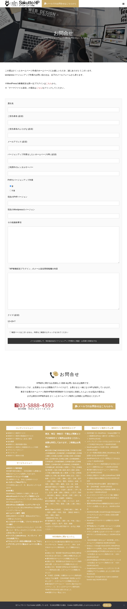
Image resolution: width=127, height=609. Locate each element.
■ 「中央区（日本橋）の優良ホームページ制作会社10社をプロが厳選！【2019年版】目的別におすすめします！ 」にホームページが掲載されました (63, 578)
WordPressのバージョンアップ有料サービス (23, 496)
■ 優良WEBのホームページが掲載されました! (61, 558)
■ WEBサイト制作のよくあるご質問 (19, 439)
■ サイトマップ (11, 453)
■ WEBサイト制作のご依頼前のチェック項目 (22, 447)
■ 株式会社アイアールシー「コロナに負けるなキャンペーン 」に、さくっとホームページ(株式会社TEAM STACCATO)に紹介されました (63, 586)
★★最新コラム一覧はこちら (55, 592)
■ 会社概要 (10, 441)
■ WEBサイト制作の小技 (15, 456)
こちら (49, 83)
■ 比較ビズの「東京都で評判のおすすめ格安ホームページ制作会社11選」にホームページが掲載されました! (63, 570)
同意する (107, 605)
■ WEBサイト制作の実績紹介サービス (19, 436)
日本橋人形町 (63, 459)
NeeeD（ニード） (64, 544)
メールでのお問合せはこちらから (94, 406)
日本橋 (67, 450)
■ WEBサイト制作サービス (15, 433)
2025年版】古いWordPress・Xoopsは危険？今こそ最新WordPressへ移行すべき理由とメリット (103, 436)
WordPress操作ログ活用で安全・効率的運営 (102, 447)
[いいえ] (124, 605)
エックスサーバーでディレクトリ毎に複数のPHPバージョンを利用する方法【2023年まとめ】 (103, 498)
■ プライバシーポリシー (15, 450)
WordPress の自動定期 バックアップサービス (23, 505)
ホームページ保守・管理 (16, 513)
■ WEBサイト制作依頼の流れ (16, 444)
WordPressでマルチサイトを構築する (100, 520)
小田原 (57, 509)
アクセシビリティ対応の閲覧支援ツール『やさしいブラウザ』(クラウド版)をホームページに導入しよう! (24, 544)
